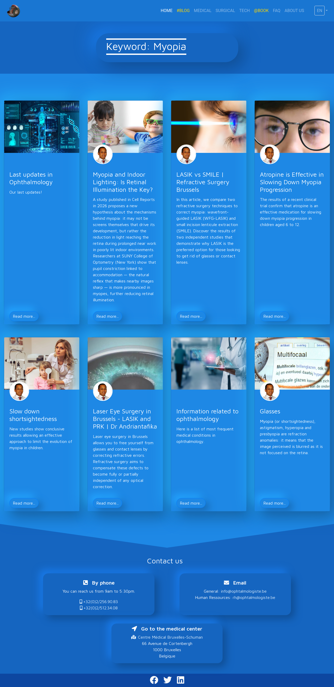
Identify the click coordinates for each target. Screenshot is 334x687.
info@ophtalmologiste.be (244, 591)
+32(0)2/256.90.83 (99, 601)
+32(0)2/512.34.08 (99, 607)
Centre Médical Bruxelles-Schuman (167, 637)
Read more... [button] (24, 316)
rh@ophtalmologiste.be (254, 597)
